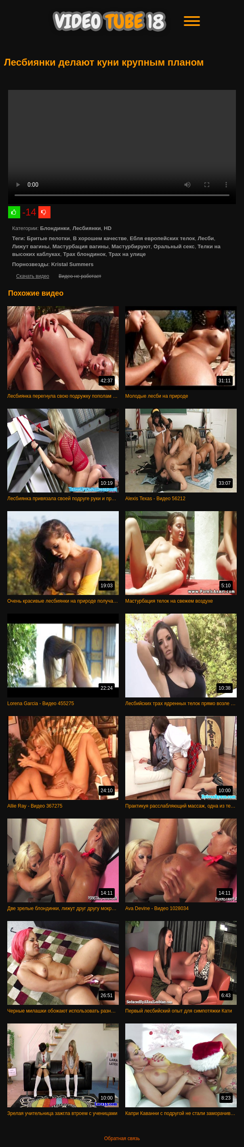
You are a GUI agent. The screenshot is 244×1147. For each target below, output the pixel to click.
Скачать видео (32, 276)
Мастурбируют (131, 246)
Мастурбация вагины (81, 246)
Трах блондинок (84, 254)
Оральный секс (174, 246)
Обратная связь (122, 1138)
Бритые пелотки (48, 238)
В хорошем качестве (100, 238)
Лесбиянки (86, 228)
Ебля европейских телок (162, 238)
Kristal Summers (72, 264)
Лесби (206, 238)
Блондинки (54, 228)
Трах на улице (127, 254)
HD (107, 228)
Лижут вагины (30, 246)
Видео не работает (80, 276)
